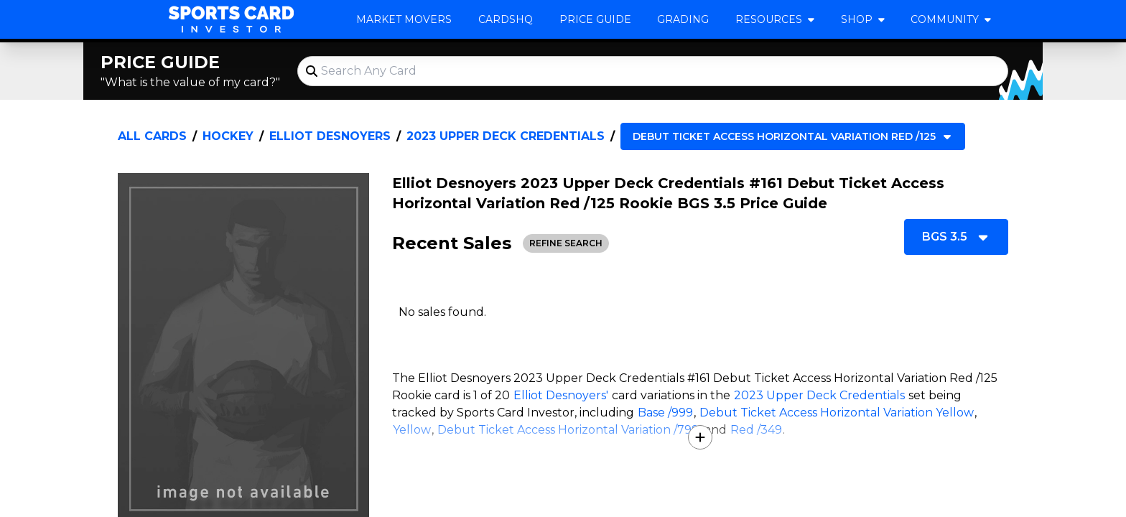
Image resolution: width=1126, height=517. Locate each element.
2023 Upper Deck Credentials (505, 136)
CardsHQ (505, 19)
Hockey (228, 136)
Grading (683, 19)
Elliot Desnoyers (330, 136)
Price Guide (595, 19)
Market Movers (404, 19)
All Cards (152, 136)
